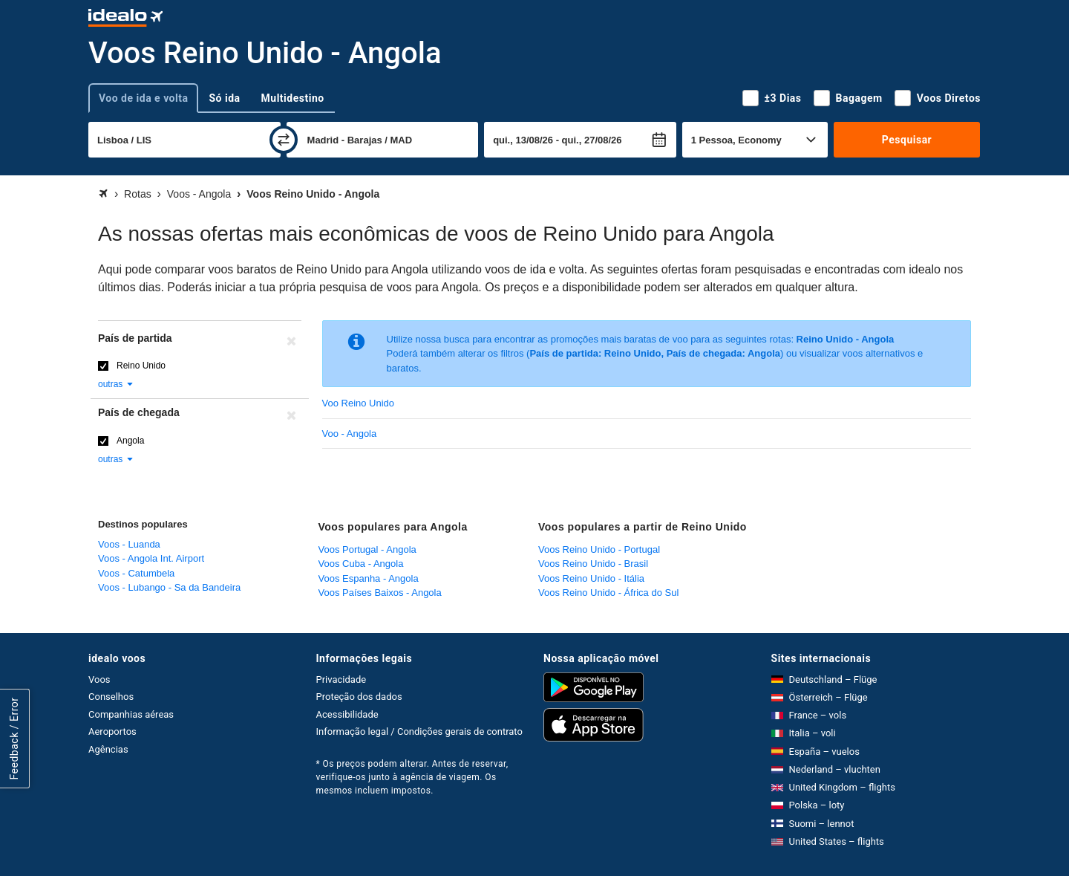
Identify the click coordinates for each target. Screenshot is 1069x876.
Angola (130, 440)
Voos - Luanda (129, 544)
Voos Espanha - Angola (368, 578)
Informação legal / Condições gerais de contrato (419, 731)
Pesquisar (907, 140)
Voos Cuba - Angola (361, 563)
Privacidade (341, 679)
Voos (99, 679)
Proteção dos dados (359, 696)
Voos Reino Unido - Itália (591, 578)
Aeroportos (112, 731)
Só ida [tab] (224, 98)
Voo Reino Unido (358, 403)
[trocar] (283, 140)
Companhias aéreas (131, 714)
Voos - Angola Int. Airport (151, 558)
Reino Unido (141, 365)
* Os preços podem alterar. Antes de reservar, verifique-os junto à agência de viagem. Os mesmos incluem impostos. (412, 777)
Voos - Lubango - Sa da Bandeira (169, 587)
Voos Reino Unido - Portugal (599, 549)
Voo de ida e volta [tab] (143, 98)
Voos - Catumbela (136, 573)
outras (116, 384)
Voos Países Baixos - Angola (380, 592)
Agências (108, 749)
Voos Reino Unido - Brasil (593, 563)
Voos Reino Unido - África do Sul (608, 592)
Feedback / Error (14, 739)
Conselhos (111, 696)
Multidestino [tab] (292, 98)
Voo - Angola (349, 433)
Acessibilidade (347, 714)
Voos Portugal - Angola (367, 549)
